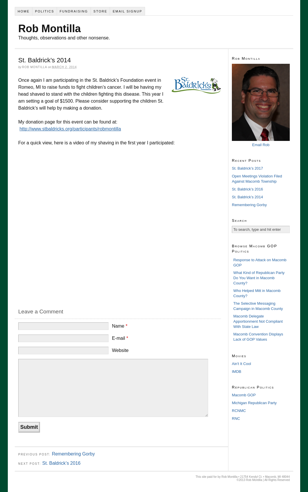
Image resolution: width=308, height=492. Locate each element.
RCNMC (239, 411)
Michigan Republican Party (254, 403)
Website (120, 350)
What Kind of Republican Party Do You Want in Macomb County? (259, 277)
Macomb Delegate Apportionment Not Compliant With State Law (258, 321)
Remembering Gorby (73, 453)
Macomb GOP (244, 395)
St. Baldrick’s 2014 (247, 197)
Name (119, 326)
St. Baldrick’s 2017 (247, 168)
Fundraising (74, 11)
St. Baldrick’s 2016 (61, 463)
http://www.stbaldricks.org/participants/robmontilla (70, 128)
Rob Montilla (49, 29)
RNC (236, 418)
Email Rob (261, 145)
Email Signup (127, 11)
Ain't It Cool (241, 364)
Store (100, 11)
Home (24, 11)
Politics (44, 11)
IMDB (236, 371)
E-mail (120, 338)
